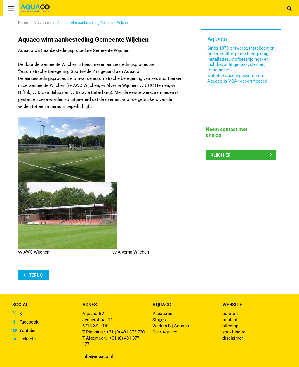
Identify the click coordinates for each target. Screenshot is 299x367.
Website (232, 304)
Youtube (27, 330)
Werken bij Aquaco (170, 325)
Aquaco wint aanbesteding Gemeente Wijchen (93, 23)
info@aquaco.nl (97, 356)
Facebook (29, 322)
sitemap (230, 325)
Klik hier (221, 156)
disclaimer (232, 338)
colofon (230, 313)
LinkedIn (27, 339)
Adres (89, 304)
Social (20, 304)
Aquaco (161, 304)
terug (36, 275)
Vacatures (162, 313)
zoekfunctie (233, 332)
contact (229, 319)
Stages (159, 319)
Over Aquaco (165, 332)
